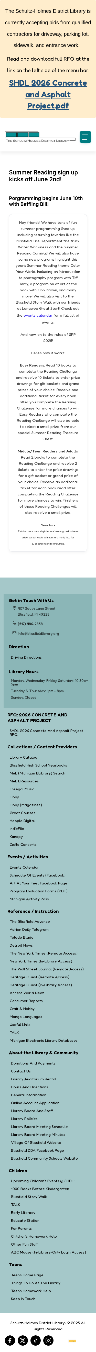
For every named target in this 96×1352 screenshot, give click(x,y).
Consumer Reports (26, 1001)
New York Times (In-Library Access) (41, 961)
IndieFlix (17, 828)
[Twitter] (23, 1340)
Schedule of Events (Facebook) (38, 875)
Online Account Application (35, 1103)
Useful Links (20, 1024)
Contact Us (21, 1071)
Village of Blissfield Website (36, 1142)
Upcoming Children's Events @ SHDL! (42, 1181)
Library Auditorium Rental (33, 1079)
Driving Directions (45, 657)
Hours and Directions (29, 1087)
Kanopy (16, 836)
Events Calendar (24, 867)
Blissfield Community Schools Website (44, 1158)
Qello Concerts (23, 844)
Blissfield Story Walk (29, 1197)
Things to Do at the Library (35, 1283)
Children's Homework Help (34, 1236)
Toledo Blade (22, 937)
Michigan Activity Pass (29, 899)
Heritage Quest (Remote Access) (39, 977)
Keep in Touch (23, 1299)
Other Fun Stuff (24, 1244)
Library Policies (24, 1119)
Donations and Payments (33, 1063)
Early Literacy (23, 1212)
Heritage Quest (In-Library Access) (41, 985)
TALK (14, 1032)
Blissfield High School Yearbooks (38, 765)
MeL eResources (24, 781)
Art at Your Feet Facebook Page (38, 883)
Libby (14, 797)
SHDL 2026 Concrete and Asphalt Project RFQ (46, 732)
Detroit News (21, 945)
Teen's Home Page (27, 1275)
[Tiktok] (35, 1340)
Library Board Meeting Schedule (39, 1126)
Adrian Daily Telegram (29, 929)
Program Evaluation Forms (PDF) (39, 891)
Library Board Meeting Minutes (38, 1134)
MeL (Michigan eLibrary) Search (37, 773)
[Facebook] (10, 1340)
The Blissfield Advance (30, 921)
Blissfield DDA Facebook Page (37, 1150)
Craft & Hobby (22, 1009)
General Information (28, 1095)
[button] (85, 137)
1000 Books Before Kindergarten (40, 1189)
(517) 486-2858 (30, 624)
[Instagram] (48, 1340)
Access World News (27, 993)
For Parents (21, 1228)
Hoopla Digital (22, 821)
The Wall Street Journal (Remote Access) (47, 969)
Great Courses (22, 813)
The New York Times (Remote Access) (44, 953)
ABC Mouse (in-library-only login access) (48, 1252)
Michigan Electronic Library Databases (44, 1040)
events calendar (38, 315)
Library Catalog (23, 757)
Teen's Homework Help (31, 1291)
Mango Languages (26, 1016)
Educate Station (25, 1220)
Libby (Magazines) (26, 805)
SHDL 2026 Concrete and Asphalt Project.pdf (48, 94)
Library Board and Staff (32, 1111)
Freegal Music (22, 789)
